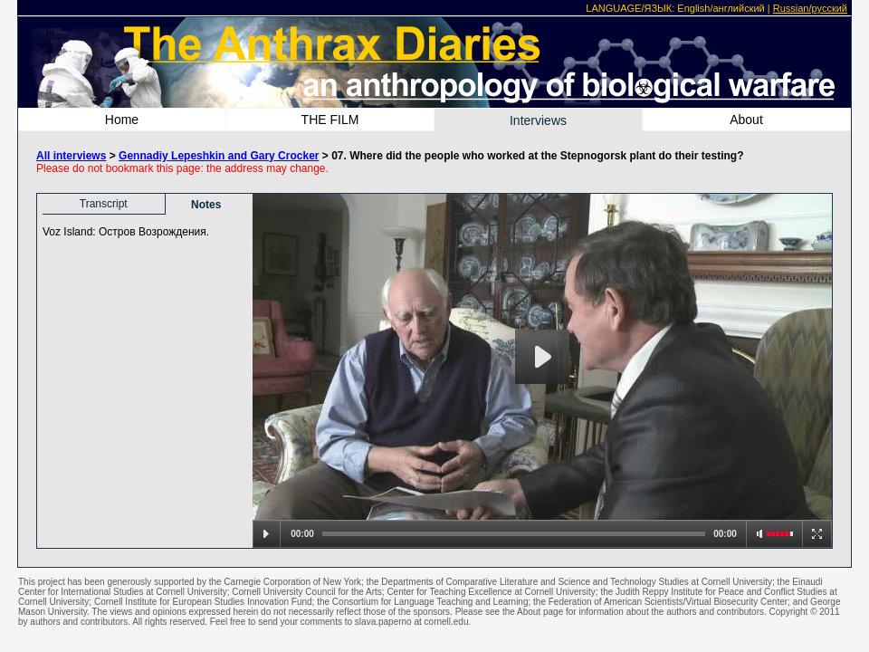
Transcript (104, 203)
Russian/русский (810, 8)
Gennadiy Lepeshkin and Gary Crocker (219, 155)
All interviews (71, 155)
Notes (206, 204)
